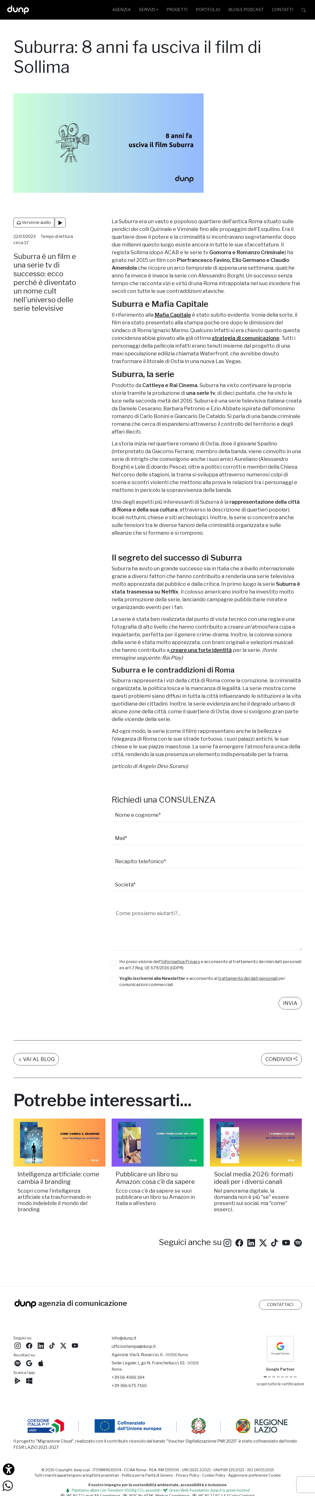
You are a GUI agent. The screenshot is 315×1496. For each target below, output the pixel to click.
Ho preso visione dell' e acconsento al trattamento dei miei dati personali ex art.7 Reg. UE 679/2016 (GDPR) (210, 964)
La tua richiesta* (132, 903)
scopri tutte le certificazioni (280, 1384)
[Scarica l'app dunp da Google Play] (17, 1380)
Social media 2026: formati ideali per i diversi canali (253, 1185)
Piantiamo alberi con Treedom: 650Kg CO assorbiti (113, 1490)
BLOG (246, 9)
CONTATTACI (280, 1304)
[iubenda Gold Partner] (291, 1377)
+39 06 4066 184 (128, 1377)
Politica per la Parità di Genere (147, 1475)
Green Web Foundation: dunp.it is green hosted (206, 1490)
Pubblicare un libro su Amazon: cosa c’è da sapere (155, 1185)
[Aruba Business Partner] (295, 1377)
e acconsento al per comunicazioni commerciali (202, 981)
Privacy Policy (187, 1475)
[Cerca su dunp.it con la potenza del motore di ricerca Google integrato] (303, 10)
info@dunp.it (124, 1338)
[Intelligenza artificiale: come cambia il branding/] (59, 1150)
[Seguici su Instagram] (227, 1250)
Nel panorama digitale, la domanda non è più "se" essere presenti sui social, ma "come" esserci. (251, 1207)
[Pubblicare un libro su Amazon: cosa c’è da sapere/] (158, 1150)
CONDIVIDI (281, 1066)
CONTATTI (282, 9)
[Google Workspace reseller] (273, 1377)
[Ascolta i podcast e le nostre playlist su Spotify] (298, 1250)
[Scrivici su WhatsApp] (8, 1485)
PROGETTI (177, 9)
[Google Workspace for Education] (278, 1377)
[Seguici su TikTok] (274, 1250)
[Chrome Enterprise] (282, 1377)
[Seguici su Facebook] (29, 1345)
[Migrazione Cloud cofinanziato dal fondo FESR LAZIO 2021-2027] (157, 1426)
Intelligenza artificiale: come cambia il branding (58, 1185)
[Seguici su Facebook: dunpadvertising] (239, 1250)
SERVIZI (147, 9)
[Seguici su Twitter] (263, 1250)
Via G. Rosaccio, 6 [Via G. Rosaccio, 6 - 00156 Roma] (158, 1354)
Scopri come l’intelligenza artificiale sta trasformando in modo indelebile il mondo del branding (54, 1207)
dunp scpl (82, 1470)
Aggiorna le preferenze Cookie (254, 1475)
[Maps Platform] (286, 1377)
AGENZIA (121, 9)
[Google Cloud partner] (269, 1377)
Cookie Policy (213, 1475)
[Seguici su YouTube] (286, 1250)
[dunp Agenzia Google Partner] (280, 1348)
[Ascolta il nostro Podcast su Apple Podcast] (41, 1362)
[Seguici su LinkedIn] (251, 1250)
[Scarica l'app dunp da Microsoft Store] (29, 1380)
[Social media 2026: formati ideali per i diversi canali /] (256, 1150)
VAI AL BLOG (36, 1067)
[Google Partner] (265, 1377)
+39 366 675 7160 (129, 1385)
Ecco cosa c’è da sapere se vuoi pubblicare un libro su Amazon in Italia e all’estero (155, 1204)
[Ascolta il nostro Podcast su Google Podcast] (29, 1362)
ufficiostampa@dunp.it (134, 1346)
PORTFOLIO (208, 9)
